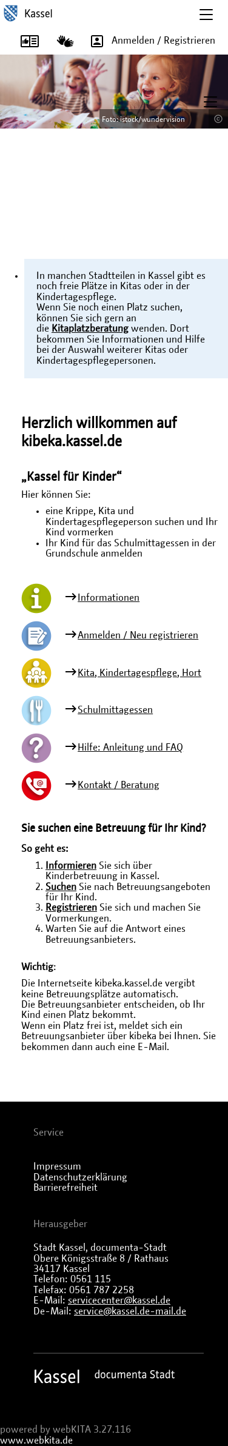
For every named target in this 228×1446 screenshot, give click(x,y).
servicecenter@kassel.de (119, 1300)
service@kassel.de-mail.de (130, 1311)
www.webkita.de (36, 1440)
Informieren (70, 866)
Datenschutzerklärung (80, 1177)
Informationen (108, 598)
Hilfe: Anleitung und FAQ (130, 747)
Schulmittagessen (115, 710)
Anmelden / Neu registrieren (138, 635)
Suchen (60, 887)
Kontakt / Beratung (118, 785)
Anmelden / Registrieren (148, 41)
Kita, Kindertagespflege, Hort (139, 673)
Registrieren (71, 907)
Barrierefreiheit (65, 1188)
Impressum (57, 1166)
